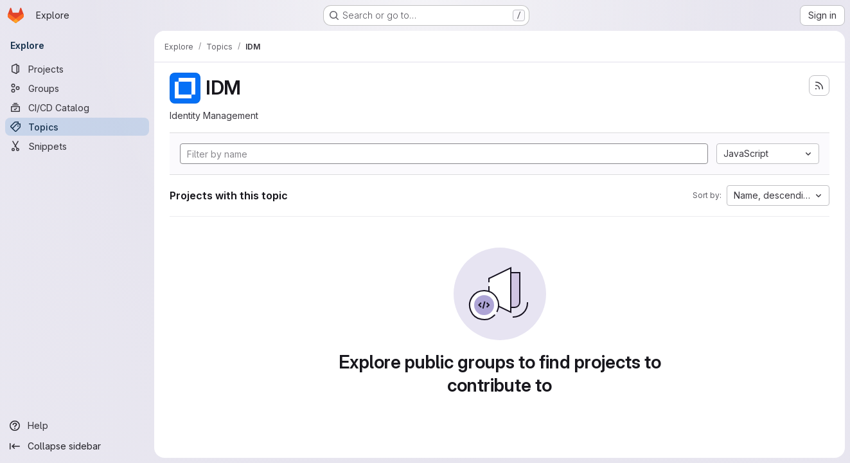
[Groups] (77, 88)
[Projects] (77, 69)
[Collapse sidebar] (77, 446)
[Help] (77, 426)
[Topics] (77, 127)
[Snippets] (77, 146)
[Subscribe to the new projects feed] (819, 85)
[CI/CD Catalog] (77, 107)
